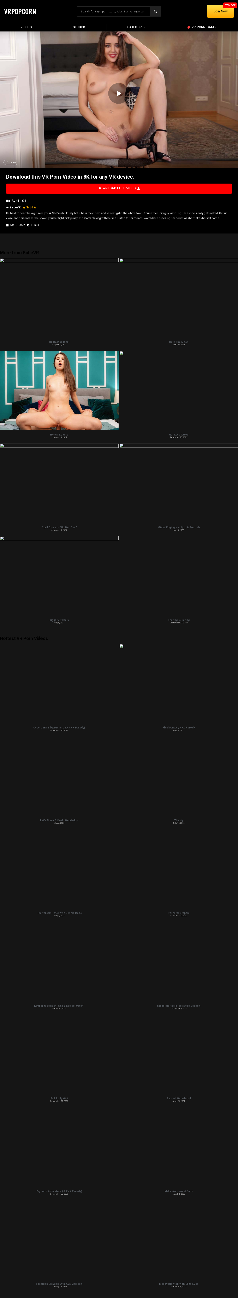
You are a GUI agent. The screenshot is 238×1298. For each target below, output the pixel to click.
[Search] (155, 11)
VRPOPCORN (20, 11)
